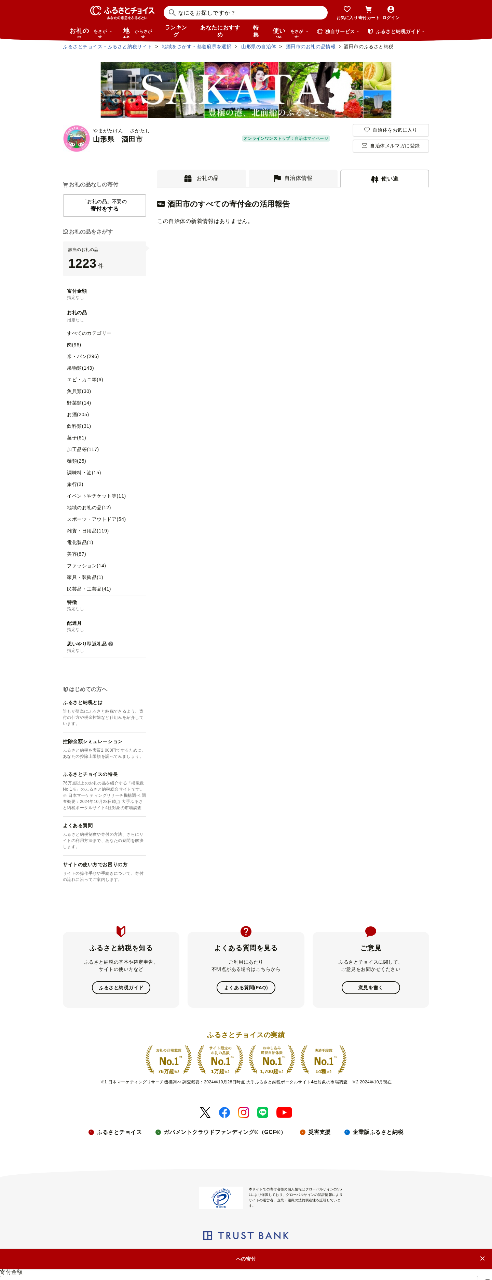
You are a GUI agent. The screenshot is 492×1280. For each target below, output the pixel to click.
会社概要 (101, 1253)
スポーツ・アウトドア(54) (96, 519)
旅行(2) (75, 484)
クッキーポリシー (308, 1253)
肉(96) (74, 344)
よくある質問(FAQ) (246, 987)
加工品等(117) (83, 449)
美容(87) (76, 554)
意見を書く (370, 987)
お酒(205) (78, 414)
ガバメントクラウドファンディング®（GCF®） (225, 1132)
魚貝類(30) (79, 391)
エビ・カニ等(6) (85, 379)
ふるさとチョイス (119, 1132)
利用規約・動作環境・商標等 (368, 1253)
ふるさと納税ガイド (121, 987)
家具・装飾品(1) (85, 577)
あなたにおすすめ (220, 31)
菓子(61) (76, 437)
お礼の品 (91, 32)
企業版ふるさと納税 (378, 1132)
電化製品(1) (80, 542)
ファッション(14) (86, 565)
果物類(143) (80, 368)
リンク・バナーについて (194, 1253)
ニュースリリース (139, 1253)
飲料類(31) (79, 426)
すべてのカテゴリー (89, 333)
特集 (256, 31)
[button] (110, 644)
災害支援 (319, 1132)
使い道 (291, 32)
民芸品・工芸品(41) (89, 589)
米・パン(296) (83, 356)
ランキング (176, 31)
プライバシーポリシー (255, 1253)
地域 (138, 32)
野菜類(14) (79, 403)
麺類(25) (76, 461)
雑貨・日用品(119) (88, 530)
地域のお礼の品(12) (89, 507)
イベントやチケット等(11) (96, 496)
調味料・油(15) (84, 472)
